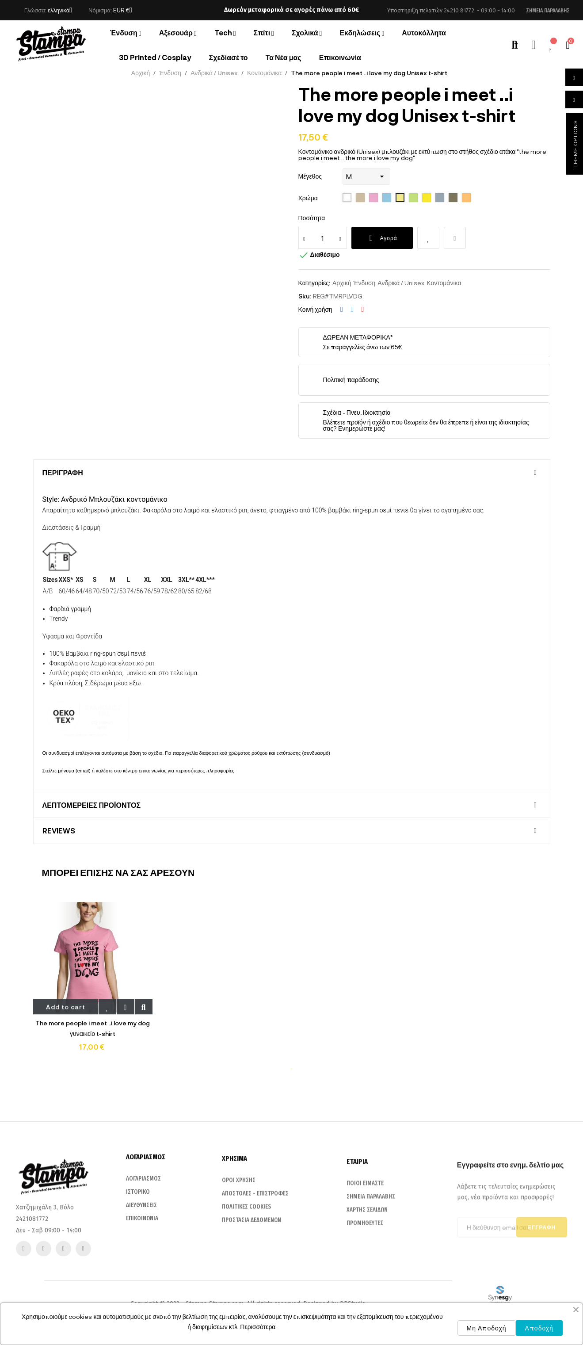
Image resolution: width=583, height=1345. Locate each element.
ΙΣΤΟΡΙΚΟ (138, 1272)
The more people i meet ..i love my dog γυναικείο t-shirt (92, 1028)
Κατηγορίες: (314, 283)
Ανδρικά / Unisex (400, 283)
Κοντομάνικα (444, 283)
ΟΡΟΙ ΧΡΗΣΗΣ (238, 1267)
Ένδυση (364, 283)
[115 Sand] (360, 198)
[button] (548, 10)
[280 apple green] (413, 198)
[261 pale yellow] (400, 198)
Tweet (352, 309)
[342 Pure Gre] (439, 198)
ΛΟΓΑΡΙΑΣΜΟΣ (143, 1259)
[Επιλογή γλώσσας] (60, 10)
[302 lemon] (426, 198)
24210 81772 (459, 10)
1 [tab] (291, 1069)
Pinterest (363, 309)
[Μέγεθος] (366, 176)
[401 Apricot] (466, 198)
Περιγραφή (62, 473)
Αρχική (341, 283)
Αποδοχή (539, 1328)
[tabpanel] (93, 983)
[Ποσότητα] (322, 238)
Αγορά (382, 237)
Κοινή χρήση (341, 309)
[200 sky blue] (386, 198)
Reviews (58, 831)
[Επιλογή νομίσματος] (122, 10)
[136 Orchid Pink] (373, 198)
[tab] (292, 472)
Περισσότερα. (258, 1326)
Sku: (304, 296)
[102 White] (347, 198)
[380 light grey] (453, 198)
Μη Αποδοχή (487, 1328)
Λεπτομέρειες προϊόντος (91, 805)
